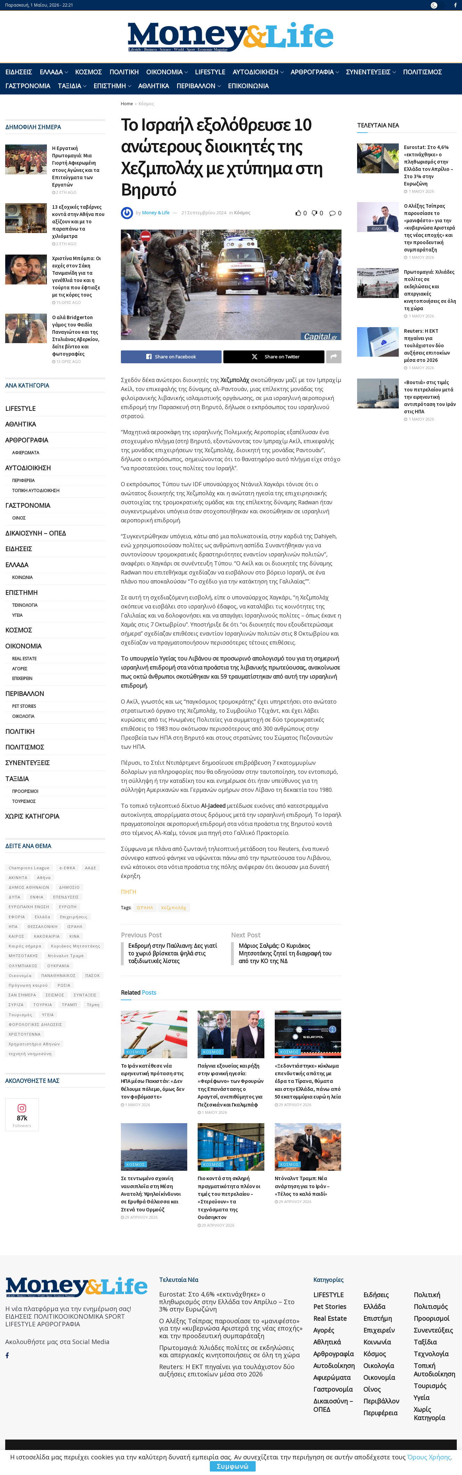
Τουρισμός (24, 801)
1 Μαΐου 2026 (135, 1105)
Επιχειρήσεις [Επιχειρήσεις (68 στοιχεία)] (74, 916)
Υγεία (17, 615)
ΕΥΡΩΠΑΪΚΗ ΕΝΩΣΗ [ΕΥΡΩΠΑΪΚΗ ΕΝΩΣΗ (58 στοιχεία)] (29, 906)
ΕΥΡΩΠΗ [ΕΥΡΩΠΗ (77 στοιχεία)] (68, 906)
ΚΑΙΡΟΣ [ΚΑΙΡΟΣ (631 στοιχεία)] (16, 936)
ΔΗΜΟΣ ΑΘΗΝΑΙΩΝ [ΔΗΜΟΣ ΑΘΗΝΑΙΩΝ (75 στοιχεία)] (29, 887)
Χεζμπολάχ (174, 908)
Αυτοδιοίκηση (255, 72)
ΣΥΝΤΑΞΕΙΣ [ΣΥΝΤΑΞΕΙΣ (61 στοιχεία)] (85, 994)
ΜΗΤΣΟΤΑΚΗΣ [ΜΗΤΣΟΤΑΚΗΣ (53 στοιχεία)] (23, 955)
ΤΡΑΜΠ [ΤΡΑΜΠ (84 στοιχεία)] (69, 1004)
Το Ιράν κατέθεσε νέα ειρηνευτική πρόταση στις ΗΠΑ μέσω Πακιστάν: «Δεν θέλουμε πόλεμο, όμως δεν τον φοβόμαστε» (152, 1082)
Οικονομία (164, 72)
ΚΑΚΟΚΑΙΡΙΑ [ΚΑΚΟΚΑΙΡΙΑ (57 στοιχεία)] (47, 936)
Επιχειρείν (22, 678)
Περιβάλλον (195, 86)
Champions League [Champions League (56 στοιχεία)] (29, 867)
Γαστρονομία (27, 86)
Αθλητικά (153, 86)
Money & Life (156, 212)
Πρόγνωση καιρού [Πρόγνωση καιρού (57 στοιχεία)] (28, 985)
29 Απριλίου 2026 (293, 1105)
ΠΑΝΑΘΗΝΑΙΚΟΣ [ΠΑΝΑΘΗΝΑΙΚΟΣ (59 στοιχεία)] (58, 975)
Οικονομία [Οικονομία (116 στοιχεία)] (20, 975)
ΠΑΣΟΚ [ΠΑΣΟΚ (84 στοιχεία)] (92, 975)
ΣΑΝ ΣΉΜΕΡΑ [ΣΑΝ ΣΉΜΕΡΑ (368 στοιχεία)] (22, 994)
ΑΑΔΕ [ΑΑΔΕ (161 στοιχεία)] (90, 867)
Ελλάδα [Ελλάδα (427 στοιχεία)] (42, 916)
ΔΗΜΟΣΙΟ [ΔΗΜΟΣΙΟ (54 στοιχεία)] (69, 887)
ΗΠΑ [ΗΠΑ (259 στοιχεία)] (13, 926)
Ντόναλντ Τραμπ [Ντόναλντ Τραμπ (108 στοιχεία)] (66, 955)
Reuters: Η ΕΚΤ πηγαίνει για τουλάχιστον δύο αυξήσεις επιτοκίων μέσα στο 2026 (427, 345)
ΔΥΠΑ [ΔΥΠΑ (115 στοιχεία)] (14, 897)
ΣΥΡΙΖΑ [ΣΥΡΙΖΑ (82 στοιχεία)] (16, 1004)
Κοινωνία (22, 577)
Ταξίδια (69, 86)
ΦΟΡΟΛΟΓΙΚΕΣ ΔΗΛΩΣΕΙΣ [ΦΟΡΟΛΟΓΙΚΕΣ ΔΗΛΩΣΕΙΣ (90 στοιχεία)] (35, 1024)
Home (127, 104)
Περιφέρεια (23, 480)
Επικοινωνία (248, 86)
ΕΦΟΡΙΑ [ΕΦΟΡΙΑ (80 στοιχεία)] (17, 916)
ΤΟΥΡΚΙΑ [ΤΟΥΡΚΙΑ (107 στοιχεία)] (42, 1004)
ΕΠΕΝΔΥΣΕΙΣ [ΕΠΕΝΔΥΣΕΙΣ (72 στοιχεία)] (66, 897)
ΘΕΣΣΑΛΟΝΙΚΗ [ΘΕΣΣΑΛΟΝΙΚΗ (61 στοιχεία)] (42, 926)
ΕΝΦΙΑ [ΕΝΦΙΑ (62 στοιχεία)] (36, 897)
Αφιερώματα (25, 453)
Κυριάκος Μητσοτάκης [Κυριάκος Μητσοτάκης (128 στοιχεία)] (75, 945)
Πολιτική (124, 72)
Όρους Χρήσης (429, 1457)
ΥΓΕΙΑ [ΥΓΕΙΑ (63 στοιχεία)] (48, 1014)
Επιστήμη (109, 86)
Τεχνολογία (25, 605)
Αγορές (19, 669)
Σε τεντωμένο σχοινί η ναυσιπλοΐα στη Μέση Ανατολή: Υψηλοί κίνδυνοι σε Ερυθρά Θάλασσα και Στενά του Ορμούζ (151, 1195)
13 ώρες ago (66, 361)
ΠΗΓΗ (129, 892)
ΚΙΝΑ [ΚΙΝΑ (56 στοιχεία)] (74, 936)
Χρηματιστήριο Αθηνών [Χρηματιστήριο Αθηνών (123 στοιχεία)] (34, 1043)
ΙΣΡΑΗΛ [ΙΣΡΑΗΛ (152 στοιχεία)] (75, 926)
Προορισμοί (25, 791)
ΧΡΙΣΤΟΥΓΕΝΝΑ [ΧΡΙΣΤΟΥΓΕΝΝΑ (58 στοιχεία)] (25, 1034)
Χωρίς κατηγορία (32, 816)
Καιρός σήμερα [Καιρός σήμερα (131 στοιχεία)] (25, 945)
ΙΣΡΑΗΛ (145, 908)
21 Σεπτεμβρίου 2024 (204, 212)
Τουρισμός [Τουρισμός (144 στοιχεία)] (20, 1014)
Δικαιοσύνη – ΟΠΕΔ (35, 533)
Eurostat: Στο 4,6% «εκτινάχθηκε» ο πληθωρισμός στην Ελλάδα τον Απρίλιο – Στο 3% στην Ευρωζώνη (227, 1302)
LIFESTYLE (210, 72)
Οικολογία (23, 716)
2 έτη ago (64, 192)
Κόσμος (88, 72)
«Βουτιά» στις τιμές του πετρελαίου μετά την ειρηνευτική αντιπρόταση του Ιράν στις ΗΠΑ (430, 397)
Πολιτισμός (422, 72)
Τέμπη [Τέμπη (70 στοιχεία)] (93, 1004)
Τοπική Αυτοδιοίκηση (35, 491)
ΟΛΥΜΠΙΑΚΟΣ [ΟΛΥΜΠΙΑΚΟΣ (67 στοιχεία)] (23, 965)
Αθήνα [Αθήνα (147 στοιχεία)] (44, 877)
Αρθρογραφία (312, 72)
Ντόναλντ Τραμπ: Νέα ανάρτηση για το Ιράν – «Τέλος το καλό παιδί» (302, 1187)
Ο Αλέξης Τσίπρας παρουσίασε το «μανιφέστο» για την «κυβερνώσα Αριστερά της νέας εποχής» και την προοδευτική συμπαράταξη (429, 227)
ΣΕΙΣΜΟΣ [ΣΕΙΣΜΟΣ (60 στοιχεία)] (55, 994)
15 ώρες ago (66, 302)
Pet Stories (24, 706)
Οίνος (19, 518)
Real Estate (24, 659)
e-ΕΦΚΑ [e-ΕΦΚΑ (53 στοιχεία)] (67, 867)
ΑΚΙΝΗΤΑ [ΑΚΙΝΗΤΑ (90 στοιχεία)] (18, 877)
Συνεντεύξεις (368, 72)
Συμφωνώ (233, 1466)
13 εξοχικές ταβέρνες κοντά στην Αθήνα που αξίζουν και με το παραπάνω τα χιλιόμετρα (78, 221)
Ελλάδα (51, 72)
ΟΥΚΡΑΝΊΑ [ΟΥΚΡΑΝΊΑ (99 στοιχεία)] (58, 965)
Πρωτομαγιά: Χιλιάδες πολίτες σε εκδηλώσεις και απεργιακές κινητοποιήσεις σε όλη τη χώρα (229, 1352)
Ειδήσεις (18, 72)
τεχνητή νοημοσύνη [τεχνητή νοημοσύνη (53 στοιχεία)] (30, 1053)
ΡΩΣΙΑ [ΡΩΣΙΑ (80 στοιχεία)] (64, 985)
